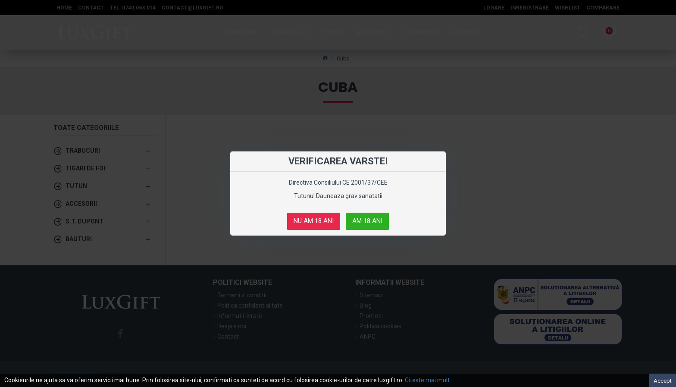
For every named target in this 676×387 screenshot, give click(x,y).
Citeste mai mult (427, 380)
